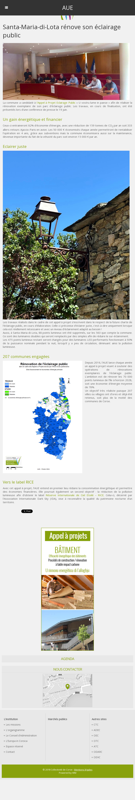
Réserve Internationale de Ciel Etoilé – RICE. (75, 495)
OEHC (96, 757)
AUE (67, 7)
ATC (95, 746)
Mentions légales (83, 769)
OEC (95, 735)
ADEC (96, 730)
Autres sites (99, 719)
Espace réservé (13, 746)
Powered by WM (67, 772)
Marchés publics (57, 719)
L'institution (11, 719)
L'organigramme (14, 730)
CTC (95, 724)
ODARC (97, 751)
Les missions (12, 724)
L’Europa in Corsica (15, 741)
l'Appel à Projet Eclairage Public (56, 102)
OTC (95, 741)
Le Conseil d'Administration (20, 735)
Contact (9, 751)
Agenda (67, 658)
